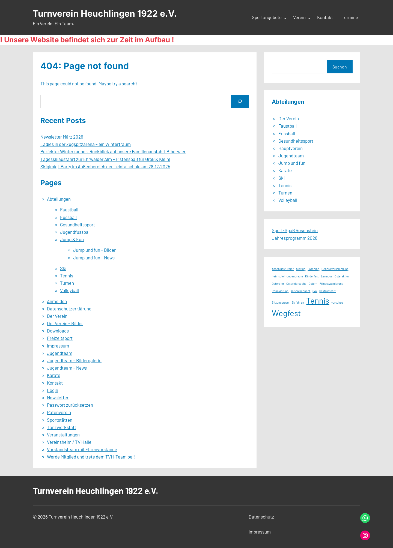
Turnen (67, 283)
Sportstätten (59, 420)
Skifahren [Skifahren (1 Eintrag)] (298, 302)
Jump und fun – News (94, 257)
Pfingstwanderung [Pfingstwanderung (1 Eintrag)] (331, 283)
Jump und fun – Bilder (94, 250)
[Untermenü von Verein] (309, 17)
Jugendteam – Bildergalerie (74, 360)
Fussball (68, 217)
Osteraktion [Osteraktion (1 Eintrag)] (342, 276)
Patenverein (59, 412)
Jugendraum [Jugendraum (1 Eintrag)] (295, 276)
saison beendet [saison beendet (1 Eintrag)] (300, 291)
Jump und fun (291, 163)
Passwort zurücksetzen (70, 405)
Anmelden (57, 301)
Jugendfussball (75, 232)
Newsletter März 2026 (61, 136)
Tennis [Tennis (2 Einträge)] (317, 300)
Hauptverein (290, 148)
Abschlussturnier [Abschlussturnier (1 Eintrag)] (283, 269)
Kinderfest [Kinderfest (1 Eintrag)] (312, 276)
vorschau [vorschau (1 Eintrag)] (337, 302)
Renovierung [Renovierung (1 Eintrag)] (280, 291)
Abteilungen (59, 199)
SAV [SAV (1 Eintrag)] (314, 291)
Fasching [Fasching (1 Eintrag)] (313, 269)
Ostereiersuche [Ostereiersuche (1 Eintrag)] (296, 283)
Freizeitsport (60, 338)
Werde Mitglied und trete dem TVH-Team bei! (91, 456)
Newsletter (58, 397)
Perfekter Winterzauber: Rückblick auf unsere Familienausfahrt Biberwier (113, 151)
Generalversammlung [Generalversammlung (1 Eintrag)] (335, 269)
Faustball (69, 209)
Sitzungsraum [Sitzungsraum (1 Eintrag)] (281, 302)
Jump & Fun (72, 239)
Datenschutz (261, 516)
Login (52, 390)
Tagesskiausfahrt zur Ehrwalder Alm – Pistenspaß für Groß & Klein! (105, 159)
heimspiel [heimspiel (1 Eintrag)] (278, 276)
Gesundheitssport (77, 224)
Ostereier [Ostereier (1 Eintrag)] (278, 283)
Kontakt (55, 382)
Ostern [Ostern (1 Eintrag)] (313, 283)
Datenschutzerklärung (69, 308)
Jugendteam (59, 353)
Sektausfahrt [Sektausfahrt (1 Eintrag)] (327, 291)
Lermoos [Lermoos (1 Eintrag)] (326, 276)
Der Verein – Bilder (65, 323)
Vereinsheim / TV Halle (69, 442)
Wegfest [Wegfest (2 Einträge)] (286, 313)
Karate (53, 375)
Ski (63, 268)
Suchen (339, 66)
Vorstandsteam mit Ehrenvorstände (82, 449)
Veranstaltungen (63, 434)
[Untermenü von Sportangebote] (285, 17)
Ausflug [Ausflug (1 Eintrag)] (300, 269)
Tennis (66, 275)
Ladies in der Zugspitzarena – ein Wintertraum (85, 144)
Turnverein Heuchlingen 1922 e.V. (105, 13)
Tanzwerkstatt (61, 427)
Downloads (58, 330)
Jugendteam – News (67, 367)
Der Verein (57, 316)
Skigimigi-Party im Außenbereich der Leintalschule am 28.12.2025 (105, 166)
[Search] (240, 101)
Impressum (58, 345)
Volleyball (69, 290)
